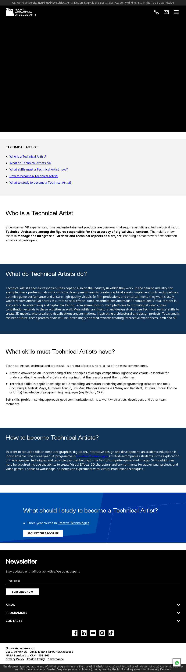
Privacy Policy (15, 659)
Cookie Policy (36, 659)
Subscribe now (22, 591)
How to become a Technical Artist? (33, 176)
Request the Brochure (43, 533)
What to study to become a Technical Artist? (40, 182)
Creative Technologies (92, 456)
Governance (56, 659)
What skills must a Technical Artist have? (38, 169)
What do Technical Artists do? (30, 163)
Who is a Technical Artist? (27, 156)
